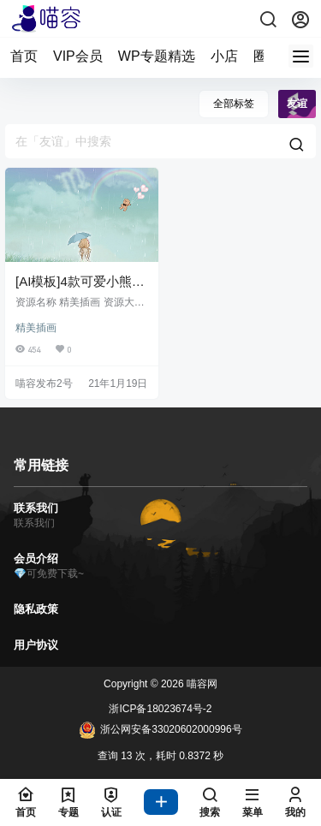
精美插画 (35, 328)
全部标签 (233, 104)
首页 (24, 56)
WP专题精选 (156, 56)
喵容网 (200, 684)
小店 (224, 56)
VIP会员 (78, 56)
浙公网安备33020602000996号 (160, 730)
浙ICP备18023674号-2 (160, 709)
